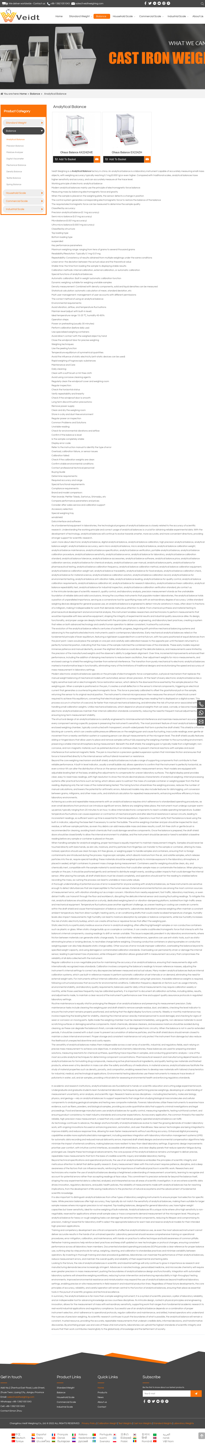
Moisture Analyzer (14, 152)
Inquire (97, 159)
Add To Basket (67, 159)
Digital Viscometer (15, 159)
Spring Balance (13, 184)
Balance (35, 93)
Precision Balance (15, 146)
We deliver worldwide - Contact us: (27, 3)
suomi (103, 1438)
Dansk (61, 1438)
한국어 (146, 1434)
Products (102, 1392)
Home (23, 93)
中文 (18, 1434)
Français (62, 1434)
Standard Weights (162, 1423)
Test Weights (125, 1423)
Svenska (105, 1441)
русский (83, 1441)
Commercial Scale (24, 201)
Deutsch (20, 1438)
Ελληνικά (126, 1438)
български (63, 1441)
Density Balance (14, 171)
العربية (166, 1434)
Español (41, 1434)
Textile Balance (13, 178)
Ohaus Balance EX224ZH (127, 152)
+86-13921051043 (60, 3)
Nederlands (86, 1438)
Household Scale (24, 193)
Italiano (83, 1434)
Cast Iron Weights (142, 1423)
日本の (125, 1434)
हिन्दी (144, 1438)
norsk (166, 1438)
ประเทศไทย (43, 1441)
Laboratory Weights (183, 1423)
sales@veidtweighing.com (89, 3)
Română (147, 1441)
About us (102, 1402)
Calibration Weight (107, 1423)
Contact (102, 1407)
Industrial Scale (24, 209)
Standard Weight (24, 122)
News (101, 1397)
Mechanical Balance (16, 165)
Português (106, 1434)
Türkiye (19, 1441)
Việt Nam (168, 1441)
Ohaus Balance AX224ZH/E (76, 152)
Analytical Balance (15, 139)
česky (39, 1438)
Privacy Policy (89, 1423)
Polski (124, 1441)
